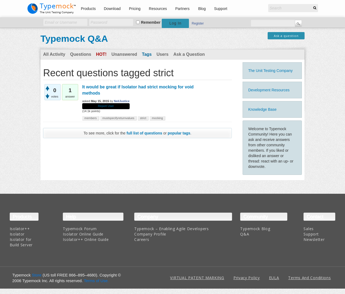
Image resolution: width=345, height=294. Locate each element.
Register (198, 23)
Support (220, 8)
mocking (157, 118)
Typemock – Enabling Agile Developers (171, 228)
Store (37, 275)
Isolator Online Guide (83, 234)
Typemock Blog (255, 228)
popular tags (179, 133)
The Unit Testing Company (270, 70)
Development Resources (268, 90)
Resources (158, 8)
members (90, 118)
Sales (308, 228)
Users (162, 54)
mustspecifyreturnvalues (118, 118)
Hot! (101, 54)
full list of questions (144, 133)
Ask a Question (189, 54)
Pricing (135, 8)
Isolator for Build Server (21, 242)
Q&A (244, 234)
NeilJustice (121, 101)
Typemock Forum (79, 228)
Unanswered (124, 54)
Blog (202, 8)
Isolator (17, 234)
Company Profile (150, 234)
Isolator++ (20, 228)
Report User (106, 106)
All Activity (54, 54)
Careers (141, 239)
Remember (150, 22)
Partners (182, 8)
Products (88, 8)
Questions (80, 54)
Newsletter (314, 239)
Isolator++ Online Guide (86, 239)
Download (112, 8)
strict (143, 118)
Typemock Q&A (74, 38)
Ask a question (286, 36)
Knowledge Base (262, 109)
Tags (147, 54)
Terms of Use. (96, 280)
